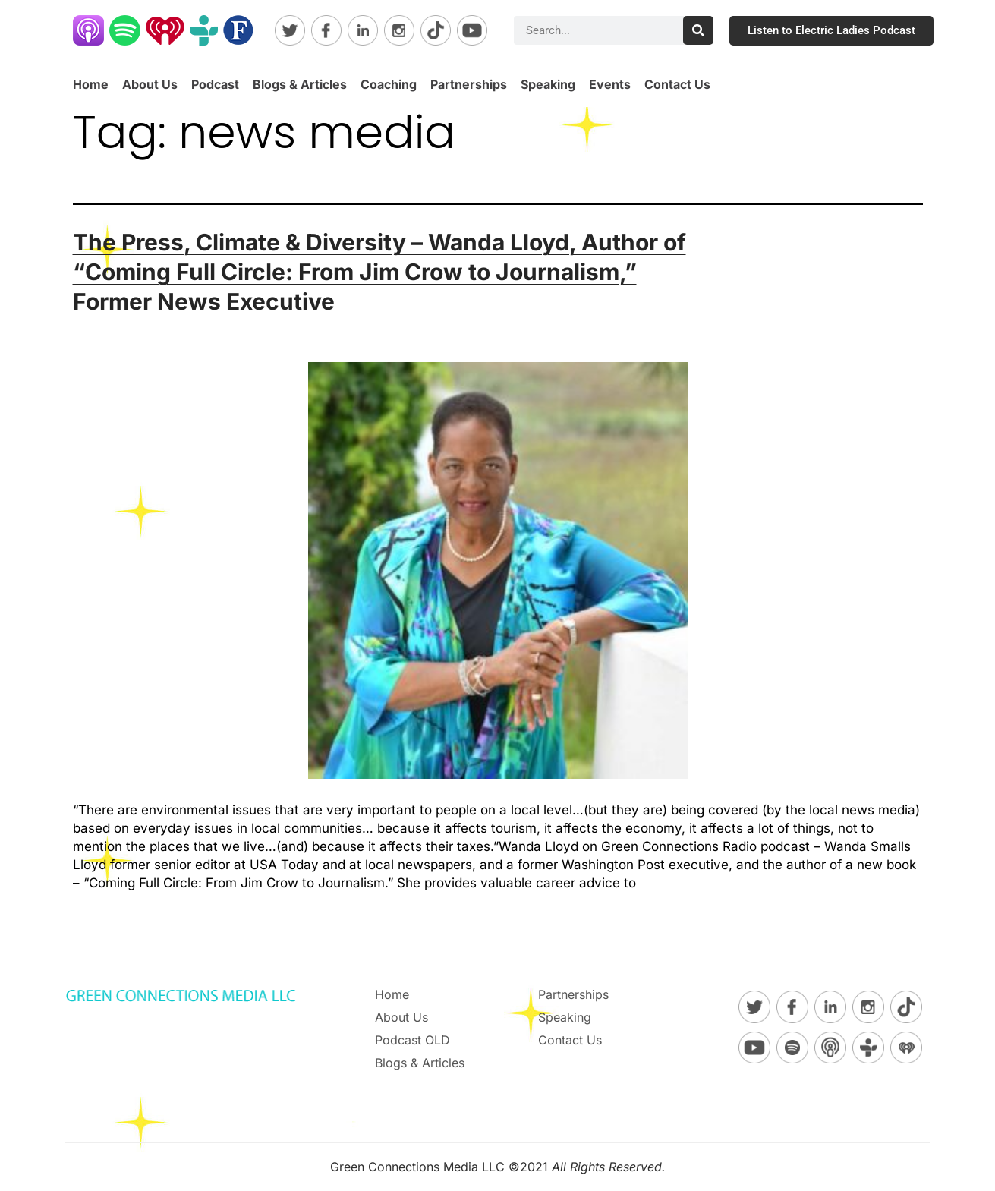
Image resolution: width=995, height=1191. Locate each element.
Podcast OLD (412, 1040)
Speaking (548, 84)
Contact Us (677, 84)
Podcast (215, 84)
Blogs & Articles (300, 84)
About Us (150, 84)
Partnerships (468, 84)
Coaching (389, 84)
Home (91, 84)
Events (610, 84)
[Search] (698, 30)
